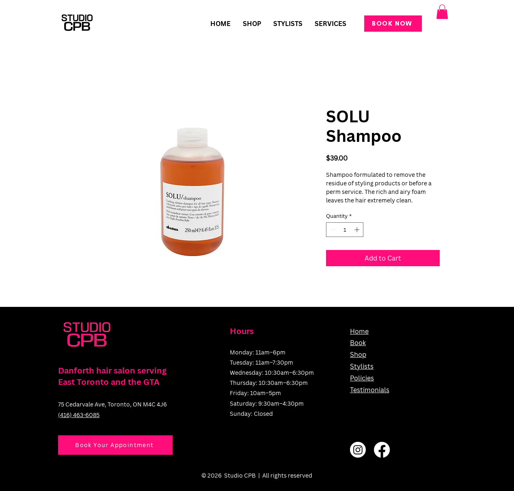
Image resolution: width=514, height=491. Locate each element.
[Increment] (358, 230)
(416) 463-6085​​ (78, 415)
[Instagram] (358, 450)
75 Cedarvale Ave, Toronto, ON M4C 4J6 (112, 404)
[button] (330, 23)
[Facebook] (382, 450)
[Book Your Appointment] (115, 445)
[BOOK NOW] (393, 23)
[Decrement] (332, 230)
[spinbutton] (345, 230)
